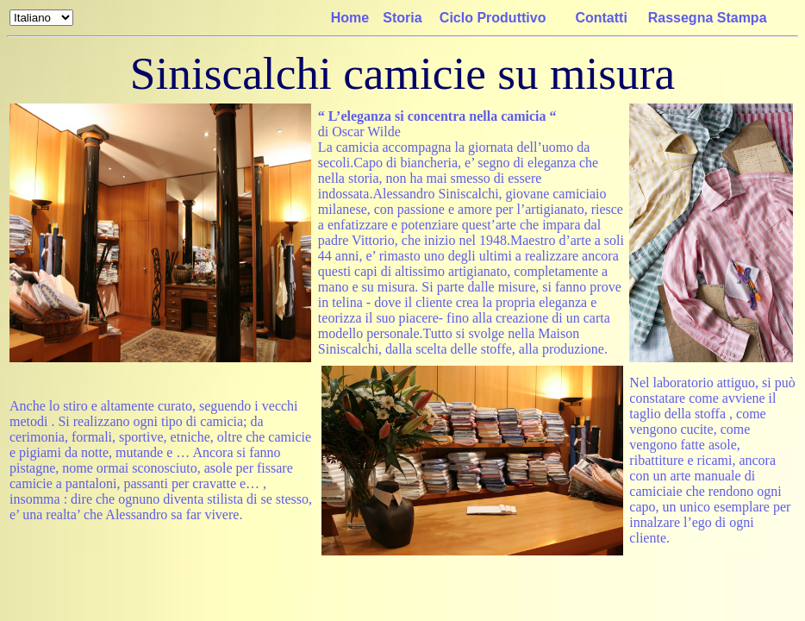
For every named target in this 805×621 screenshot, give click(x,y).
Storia (402, 17)
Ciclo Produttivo (493, 17)
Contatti (601, 17)
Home (350, 17)
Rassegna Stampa (707, 17)
